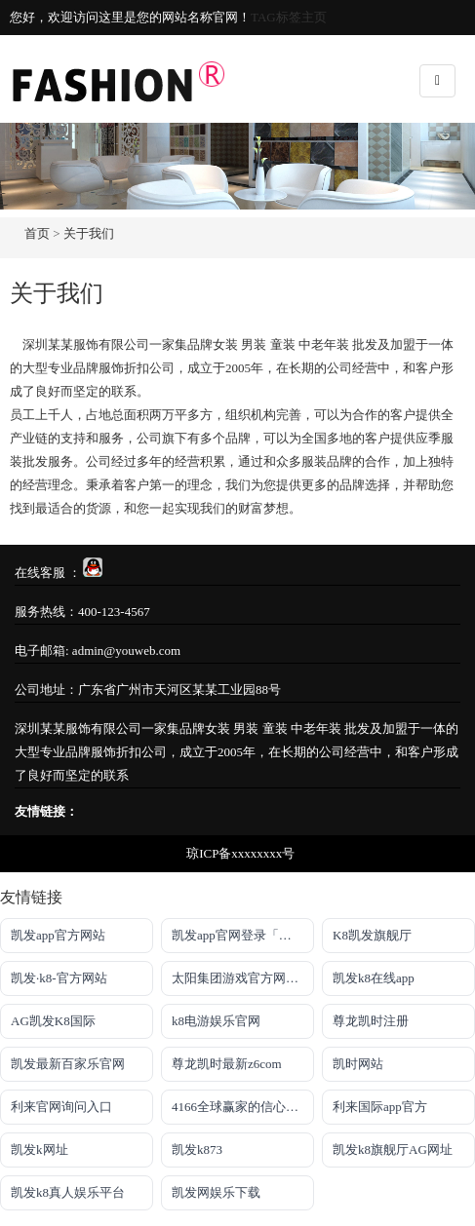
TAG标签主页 (289, 17)
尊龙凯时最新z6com (227, 1063)
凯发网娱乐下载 (216, 1192)
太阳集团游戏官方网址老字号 (243, 978)
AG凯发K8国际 (53, 1021)
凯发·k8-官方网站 (59, 978)
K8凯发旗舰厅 (372, 935)
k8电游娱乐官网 (216, 1021)
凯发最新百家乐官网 (68, 1063)
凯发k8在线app (374, 978)
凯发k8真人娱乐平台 (68, 1192)
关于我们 (88, 233)
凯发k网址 (39, 1149)
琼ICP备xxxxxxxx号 (240, 853)
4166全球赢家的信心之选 (241, 1106)
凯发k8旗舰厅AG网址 (393, 1149)
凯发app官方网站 (58, 935)
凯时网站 (358, 1063)
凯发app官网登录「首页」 (243, 935)
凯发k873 (197, 1149)
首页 (37, 233)
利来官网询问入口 (61, 1106)
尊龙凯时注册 (371, 1021)
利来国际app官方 (380, 1106)
